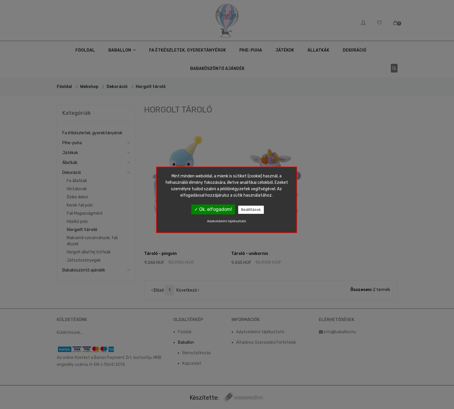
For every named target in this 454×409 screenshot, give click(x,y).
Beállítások (251, 209)
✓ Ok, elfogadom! (213, 209)
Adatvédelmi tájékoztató (226, 221)
